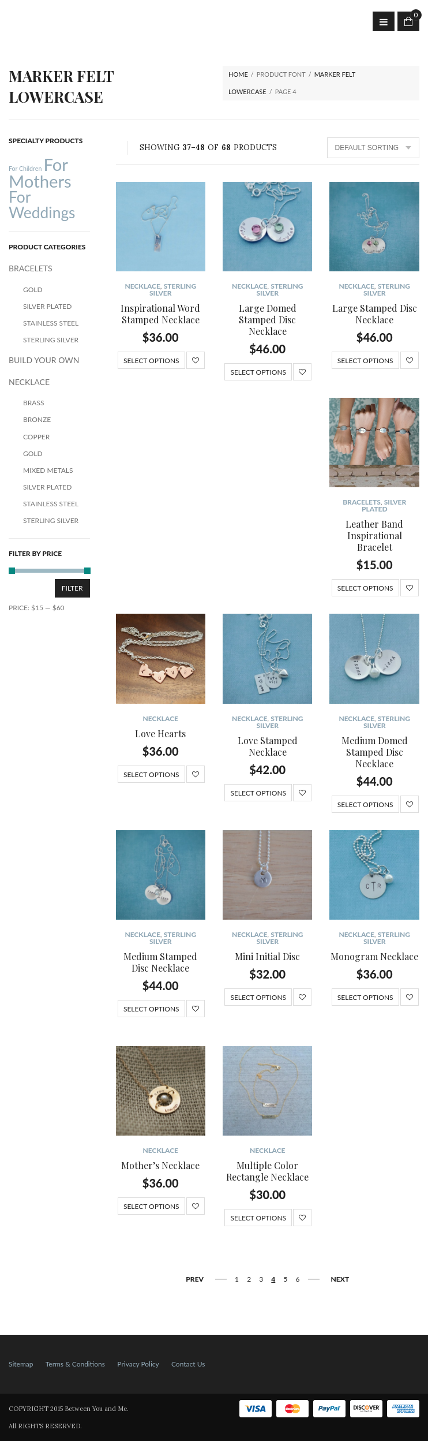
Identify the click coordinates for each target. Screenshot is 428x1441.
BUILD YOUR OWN (44, 360)
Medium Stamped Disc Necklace (160, 962)
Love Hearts (160, 733)
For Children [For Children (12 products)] (25, 168)
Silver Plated (384, 505)
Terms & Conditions (75, 1364)
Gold (33, 289)
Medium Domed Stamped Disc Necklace (374, 752)
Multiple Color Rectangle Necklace (267, 1171)
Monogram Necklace (374, 956)
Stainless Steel (50, 323)
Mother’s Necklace (160, 1165)
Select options (151, 360)
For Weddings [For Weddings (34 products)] (42, 204)
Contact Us (188, 1364)
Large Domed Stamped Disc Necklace (267, 319)
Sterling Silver (172, 289)
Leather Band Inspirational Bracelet (374, 535)
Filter (72, 588)
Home (238, 74)
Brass (33, 402)
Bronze (37, 419)
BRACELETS (362, 502)
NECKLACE (142, 286)
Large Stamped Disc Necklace (374, 314)
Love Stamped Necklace (268, 746)
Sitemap (21, 1364)
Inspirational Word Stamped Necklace (160, 314)
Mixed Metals (48, 470)
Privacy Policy (138, 1364)
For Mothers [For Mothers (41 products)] (40, 172)
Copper (36, 436)
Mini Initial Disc (267, 956)
